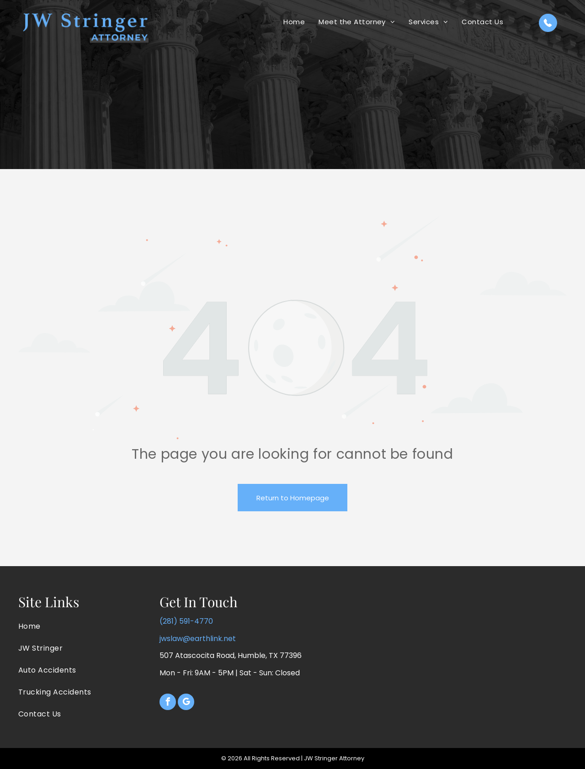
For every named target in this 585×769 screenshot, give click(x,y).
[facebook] (168, 703)
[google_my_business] (186, 703)
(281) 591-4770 (186, 621)
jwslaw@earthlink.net (198, 638)
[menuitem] (294, 22)
